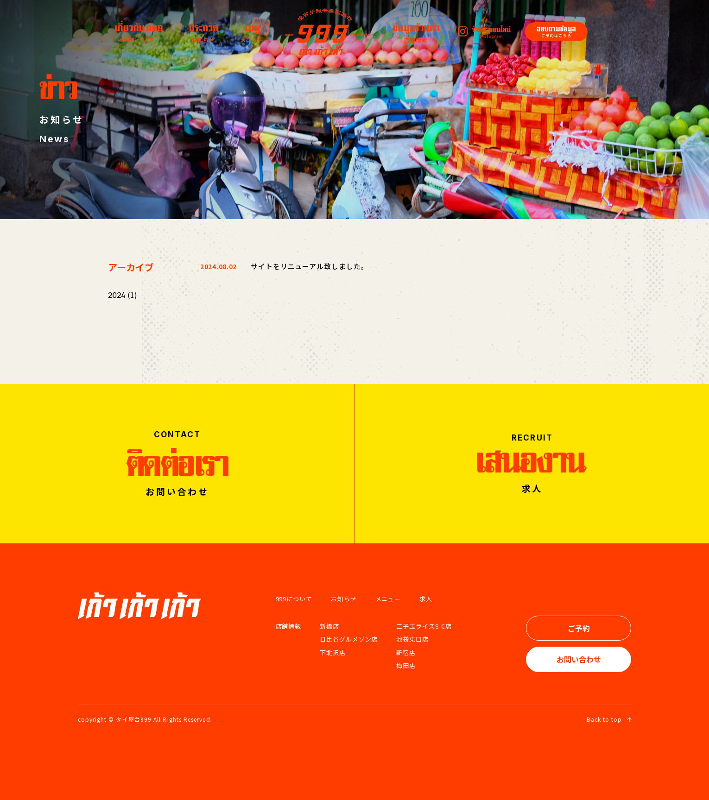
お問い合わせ (579, 659)
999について (294, 598)
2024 (117, 295)
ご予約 (579, 628)
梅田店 (406, 665)
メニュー (388, 598)
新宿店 (406, 652)
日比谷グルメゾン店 (349, 639)
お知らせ (344, 598)
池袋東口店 (412, 639)
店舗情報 (289, 626)
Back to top (609, 719)
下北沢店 (333, 652)
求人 (425, 598)
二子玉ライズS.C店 (423, 626)
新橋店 (329, 626)
